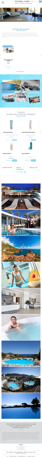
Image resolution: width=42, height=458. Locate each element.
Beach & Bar (11, 452)
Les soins (15, 452)
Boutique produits (20, 452)
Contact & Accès (22, 453)
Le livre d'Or (30, 452)
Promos (34, 452)
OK (38, 170)
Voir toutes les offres (21, 71)
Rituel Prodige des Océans (8, 60)
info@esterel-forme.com (22, 449)
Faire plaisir (26, 452)
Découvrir (8, 67)
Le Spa (7, 452)
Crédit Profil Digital (21, 456)
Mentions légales (13, 456)
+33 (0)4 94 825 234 (21, 447)
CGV (7, 456)
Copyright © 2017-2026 (31, 456)
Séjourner (17, 453)
